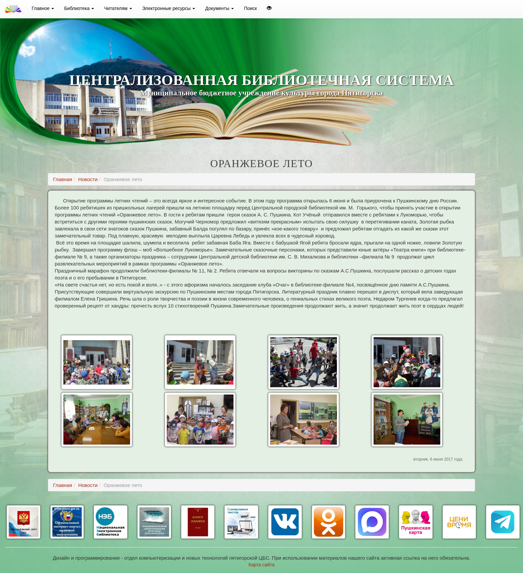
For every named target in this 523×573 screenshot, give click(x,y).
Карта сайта (261, 564)
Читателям (118, 8)
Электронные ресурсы (168, 8)
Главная (62, 179)
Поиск (250, 8)
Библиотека (79, 8)
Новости (87, 179)
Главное (43, 8)
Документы (219, 8)
